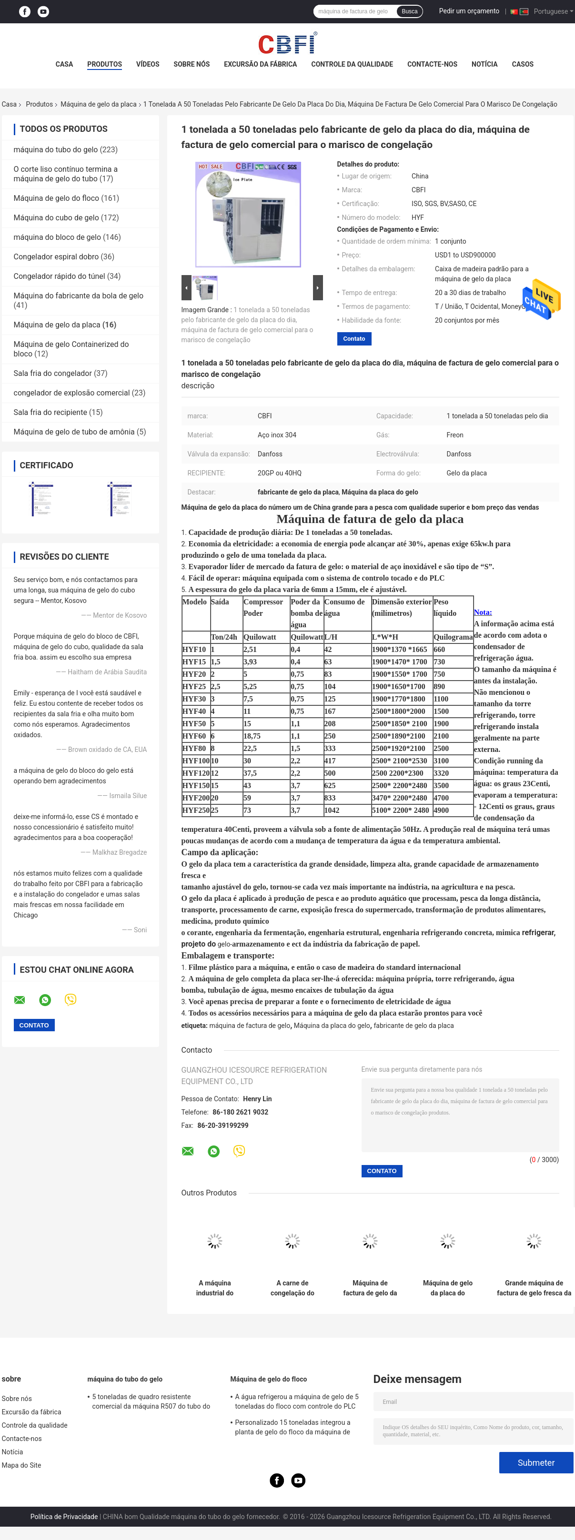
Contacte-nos (432, 64)
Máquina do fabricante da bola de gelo (79, 295)
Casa (64, 64)
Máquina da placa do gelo (332, 1025)
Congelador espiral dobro (56, 256)
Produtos (104, 64)
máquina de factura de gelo (249, 1025)
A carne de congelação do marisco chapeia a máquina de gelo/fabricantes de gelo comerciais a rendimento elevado (292, 1288)
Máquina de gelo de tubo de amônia (74, 431)
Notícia (485, 64)
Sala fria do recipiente (50, 412)
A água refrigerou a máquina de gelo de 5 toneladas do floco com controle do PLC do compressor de (297, 1403)
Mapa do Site (21, 1465)
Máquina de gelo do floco (57, 198)
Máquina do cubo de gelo (56, 217)
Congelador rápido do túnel (59, 276)
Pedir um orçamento (469, 11)
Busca (409, 11)
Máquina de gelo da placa (98, 104)
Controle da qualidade (352, 64)
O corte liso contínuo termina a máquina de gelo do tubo (66, 174)
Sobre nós (192, 64)
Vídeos (148, 64)
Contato (354, 338)
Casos (523, 64)
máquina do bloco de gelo (57, 237)
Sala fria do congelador (53, 373)
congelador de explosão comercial (72, 392)
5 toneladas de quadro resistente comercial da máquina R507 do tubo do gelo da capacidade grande (151, 1403)
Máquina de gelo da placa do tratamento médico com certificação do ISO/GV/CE (447, 1288)
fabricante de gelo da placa (413, 1025)
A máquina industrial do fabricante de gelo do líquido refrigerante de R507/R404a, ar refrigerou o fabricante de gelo (215, 1288)
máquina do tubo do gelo (56, 149)
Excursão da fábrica (260, 64)
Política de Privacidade (64, 1516)
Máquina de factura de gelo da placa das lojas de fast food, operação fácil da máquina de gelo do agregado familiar (370, 1288)
